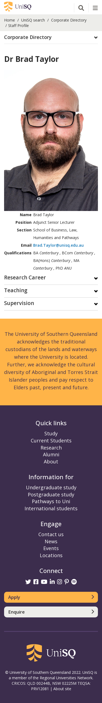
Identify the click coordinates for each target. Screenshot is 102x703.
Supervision (19, 303)
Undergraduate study (51, 487)
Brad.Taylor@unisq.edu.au (58, 245)
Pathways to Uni (51, 501)
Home (9, 20)
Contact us (51, 534)
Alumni (51, 454)
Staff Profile (18, 25)
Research (51, 447)
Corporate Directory (68, 20)
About (51, 461)
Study (51, 433)
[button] (51, 37)
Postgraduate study (51, 494)
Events (51, 548)
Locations (51, 555)
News (51, 541)
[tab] (51, 37)
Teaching (15, 291)
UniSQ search (33, 20)
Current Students (51, 440)
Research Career (25, 278)
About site (62, 688)
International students (51, 508)
